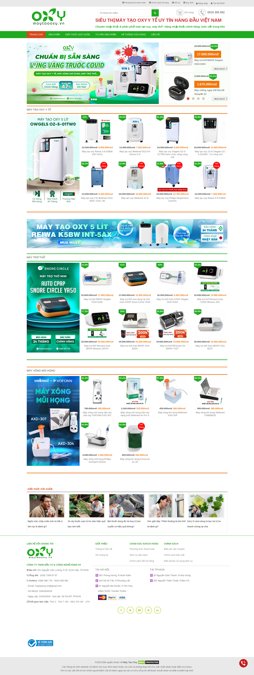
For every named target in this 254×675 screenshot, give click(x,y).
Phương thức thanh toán (134, 3)
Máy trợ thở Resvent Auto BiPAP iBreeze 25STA (97, 347)
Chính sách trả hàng (159, 3)
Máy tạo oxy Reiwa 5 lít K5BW (210, 198)
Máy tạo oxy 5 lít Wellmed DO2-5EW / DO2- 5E (97, 199)
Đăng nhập (202, 3)
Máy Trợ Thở (36, 257)
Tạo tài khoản (218, 3)
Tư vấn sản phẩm (105, 34)
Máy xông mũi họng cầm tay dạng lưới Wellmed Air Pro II (135, 414)
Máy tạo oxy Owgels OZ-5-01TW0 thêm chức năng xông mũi (172, 154)
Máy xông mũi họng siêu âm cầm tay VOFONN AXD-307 (97, 414)
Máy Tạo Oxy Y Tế (39, 109)
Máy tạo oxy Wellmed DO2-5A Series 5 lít (135, 153)
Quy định (188, 3)
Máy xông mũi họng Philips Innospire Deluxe (97, 460)
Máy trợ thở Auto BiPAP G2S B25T (210, 347)
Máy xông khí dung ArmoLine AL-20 (135, 460)
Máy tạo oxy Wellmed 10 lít (135, 198)
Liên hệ (155, 34)
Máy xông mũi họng (41, 370)
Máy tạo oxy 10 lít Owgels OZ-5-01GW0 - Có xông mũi (210, 153)
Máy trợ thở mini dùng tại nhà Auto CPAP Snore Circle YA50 (135, 300)
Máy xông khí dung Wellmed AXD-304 (172, 414)
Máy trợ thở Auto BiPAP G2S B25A (134, 347)
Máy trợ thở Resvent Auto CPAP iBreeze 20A (210, 300)
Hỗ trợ (176, 3)
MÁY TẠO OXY (131, 20)
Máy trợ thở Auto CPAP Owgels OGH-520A (173, 300)
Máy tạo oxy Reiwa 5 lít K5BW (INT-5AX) (97, 153)
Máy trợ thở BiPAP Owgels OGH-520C (97, 300)
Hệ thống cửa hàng (133, 34)
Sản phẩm (54, 34)
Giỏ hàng (184, 12)
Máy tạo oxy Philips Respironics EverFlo (172, 199)
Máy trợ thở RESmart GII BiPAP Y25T (172, 347)
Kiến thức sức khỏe (77, 34)
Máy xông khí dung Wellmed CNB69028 (210, 414)
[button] (35, 67)
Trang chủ (36, 34)
